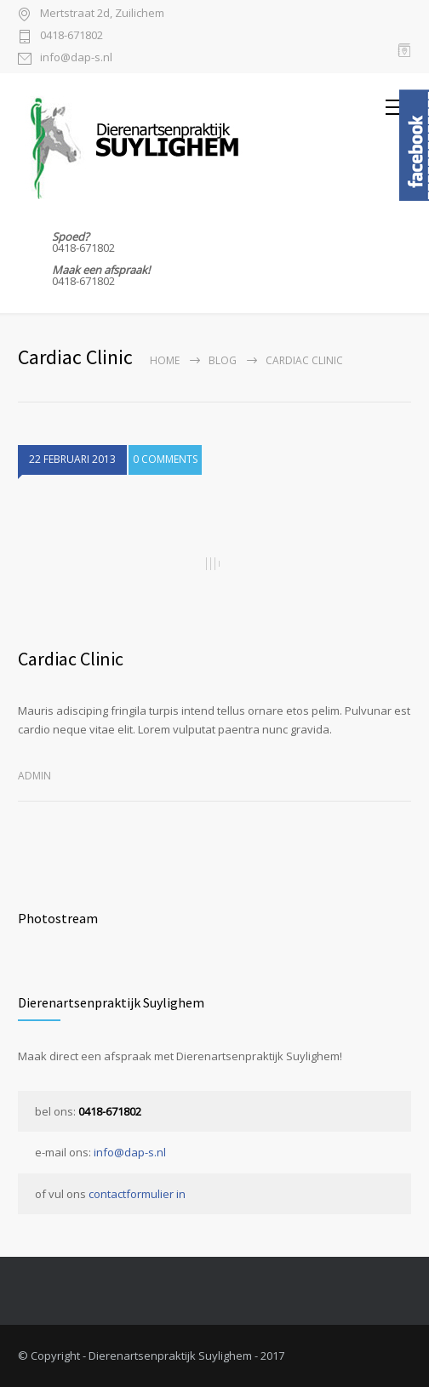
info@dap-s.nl (76, 58)
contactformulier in (137, 1193)
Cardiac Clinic (70, 659)
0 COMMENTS (165, 459)
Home (165, 360)
